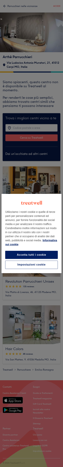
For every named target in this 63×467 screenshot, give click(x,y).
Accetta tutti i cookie (31, 254)
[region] (31, 233)
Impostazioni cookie (31, 264)
